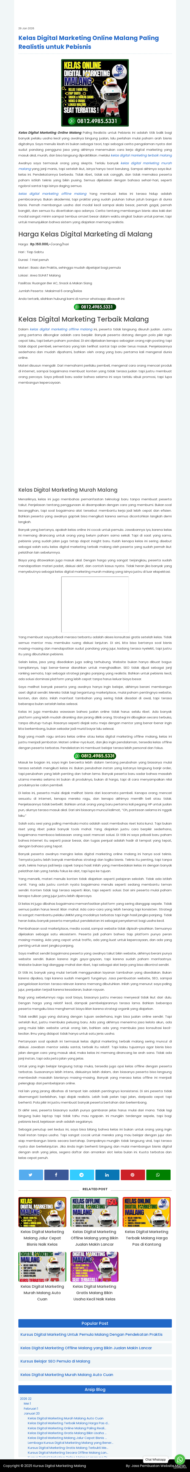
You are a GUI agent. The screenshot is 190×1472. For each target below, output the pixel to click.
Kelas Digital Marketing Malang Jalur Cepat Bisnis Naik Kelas (42, 1238)
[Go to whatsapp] (180, 1459)
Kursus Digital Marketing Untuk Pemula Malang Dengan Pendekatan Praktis (91, 1334)
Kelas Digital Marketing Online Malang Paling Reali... (67, 1428)
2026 (25, 1398)
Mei (27, 1403)
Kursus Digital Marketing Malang (59, 1466)
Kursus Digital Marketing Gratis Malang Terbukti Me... (68, 1447)
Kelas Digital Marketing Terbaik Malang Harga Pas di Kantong (146, 1238)
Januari (32, 1413)
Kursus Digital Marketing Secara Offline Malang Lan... (68, 1452)
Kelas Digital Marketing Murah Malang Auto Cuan (42, 1293)
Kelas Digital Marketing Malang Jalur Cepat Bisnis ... (67, 1438)
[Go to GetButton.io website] (180, 1467)
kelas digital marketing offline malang (52, 193)
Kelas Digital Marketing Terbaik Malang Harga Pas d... (68, 1423)
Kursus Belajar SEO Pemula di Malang (55, 1361)
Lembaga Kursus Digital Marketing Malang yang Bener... (70, 1442)
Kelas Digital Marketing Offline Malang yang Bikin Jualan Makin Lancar (94, 1238)
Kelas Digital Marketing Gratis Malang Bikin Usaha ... (67, 1433)
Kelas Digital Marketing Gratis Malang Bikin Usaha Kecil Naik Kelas (94, 1293)
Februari (31, 1408)
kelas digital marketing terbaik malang (141, 155)
